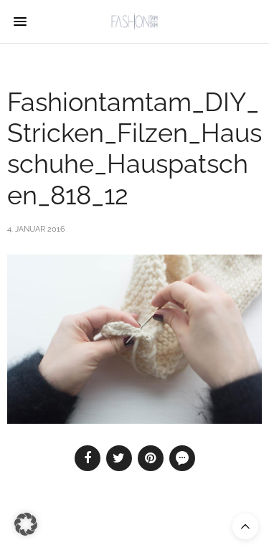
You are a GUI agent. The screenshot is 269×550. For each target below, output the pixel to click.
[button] (26, 524)
